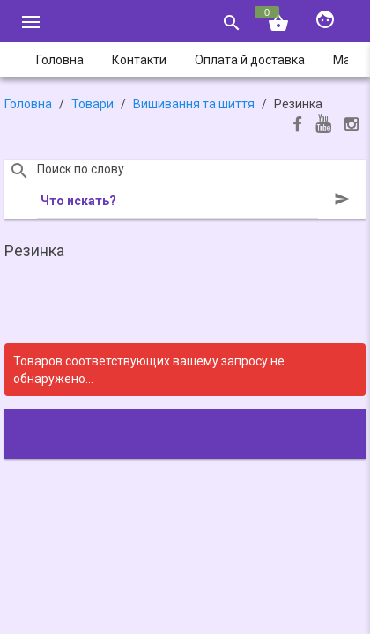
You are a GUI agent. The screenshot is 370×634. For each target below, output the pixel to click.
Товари (92, 104)
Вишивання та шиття (194, 104)
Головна (28, 104)
